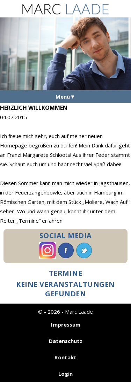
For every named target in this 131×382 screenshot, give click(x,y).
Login (65, 373)
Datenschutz (65, 340)
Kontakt (65, 357)
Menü (63, 96)
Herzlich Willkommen (33, 108)
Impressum (65, 324)
